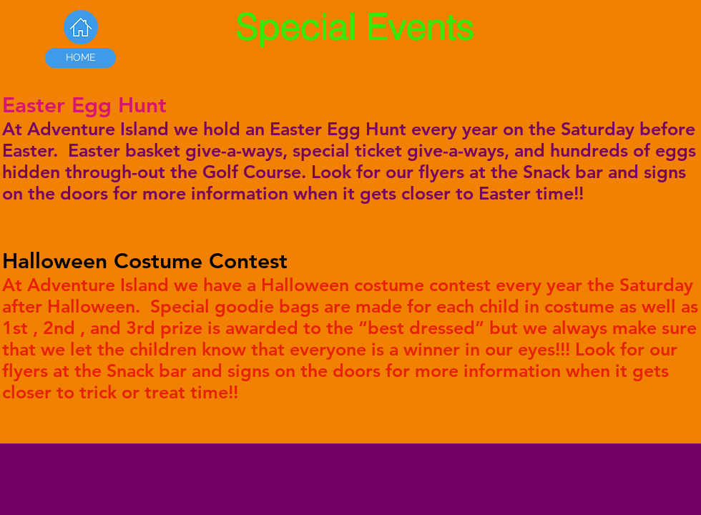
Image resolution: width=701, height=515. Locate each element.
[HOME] (80, 58)
